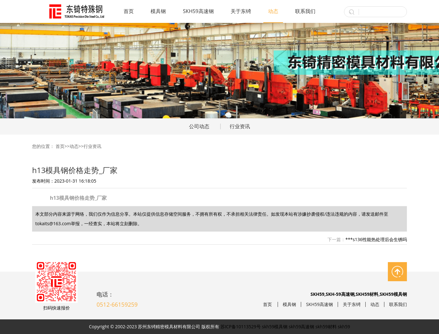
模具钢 (158, 11)
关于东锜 (241, 11)
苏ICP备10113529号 (240, 327)
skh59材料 (326, 327)
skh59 (344, 327)
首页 (129, 11)
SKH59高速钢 (198, 11)
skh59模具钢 (275, 327)
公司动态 (199, 126)
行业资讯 (240, 126)
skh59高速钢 (301, 327)
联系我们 (305, 11)
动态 (273, 11)
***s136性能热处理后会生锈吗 (376, 239)
